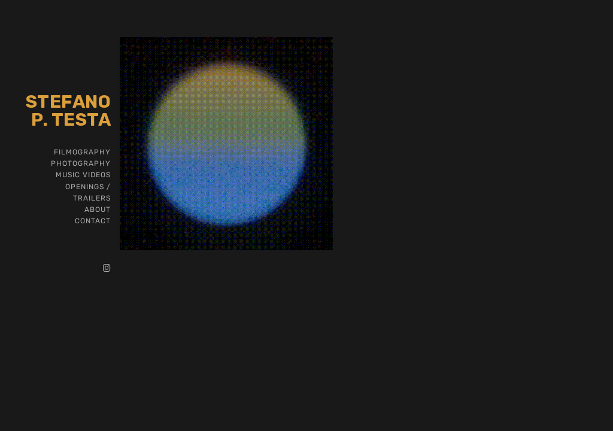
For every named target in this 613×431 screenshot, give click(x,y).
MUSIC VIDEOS (83, 175)
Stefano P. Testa (68, 111)
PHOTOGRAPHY (81, 163)
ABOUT (97, 209)
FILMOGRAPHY (82, 152)
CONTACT (93, 221)
